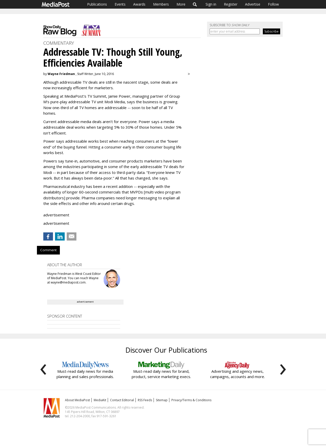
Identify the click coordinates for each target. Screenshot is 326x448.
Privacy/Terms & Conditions (191, 400)
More (180, 4)
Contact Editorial (122, 400)
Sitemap (162, 400)
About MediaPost (77, 400)
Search (195, 4)
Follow (273, 4)
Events (120, 4)
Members (161, 4)
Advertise (252, 4)
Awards (139, 4)
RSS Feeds (145, 400)
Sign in (211, 4)
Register (230, 4)
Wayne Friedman (61, 74)
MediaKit (100, 400)
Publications (97, 4)
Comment (48, 250)
